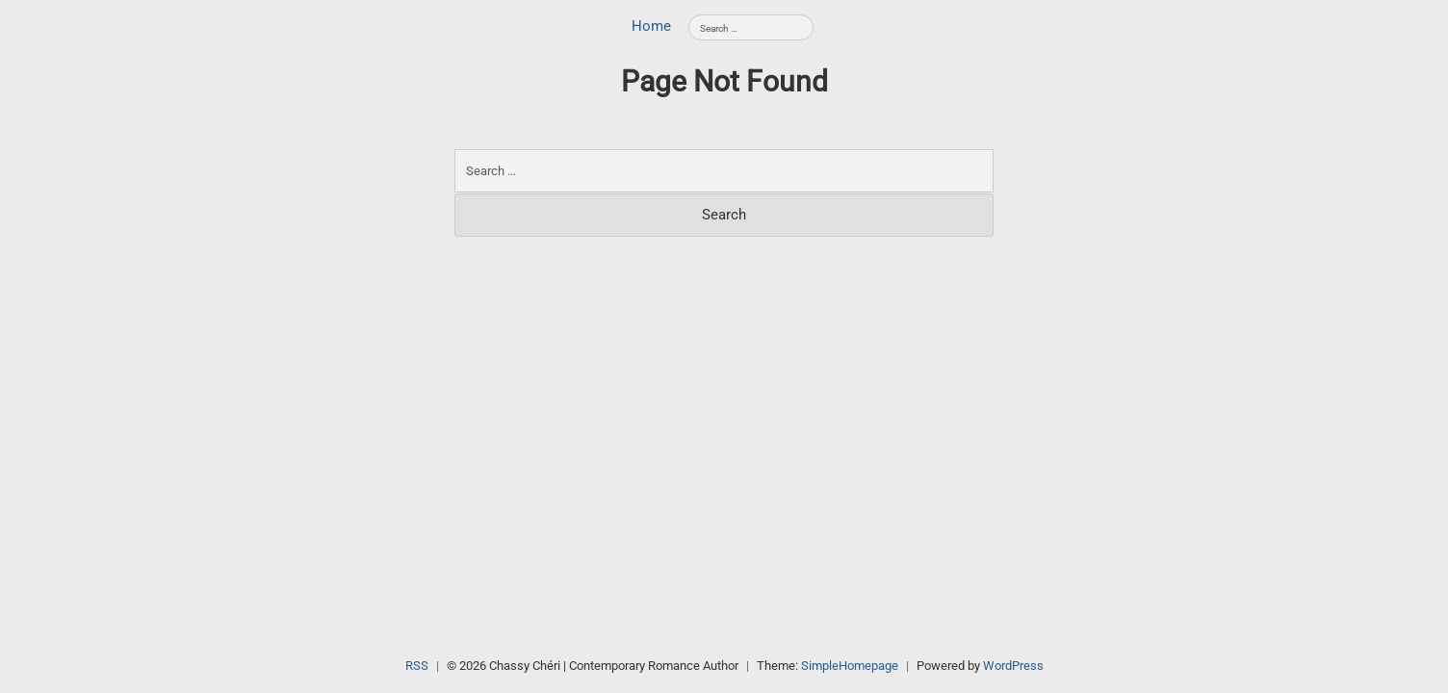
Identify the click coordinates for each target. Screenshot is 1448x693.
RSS (416, 665)
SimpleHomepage (849, 665)
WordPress (1013, 665)
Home (651, 26)
